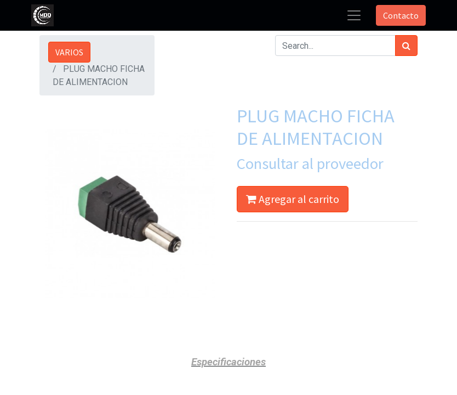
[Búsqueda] (406, 45)
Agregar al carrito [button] (292, 199)
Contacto (401, 15)
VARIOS (69, 52)
